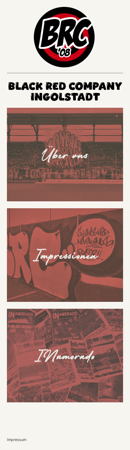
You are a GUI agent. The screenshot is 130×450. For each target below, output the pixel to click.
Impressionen (65, 255)
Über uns (65, 154)
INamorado (65, 355)
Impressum (16, 439)
